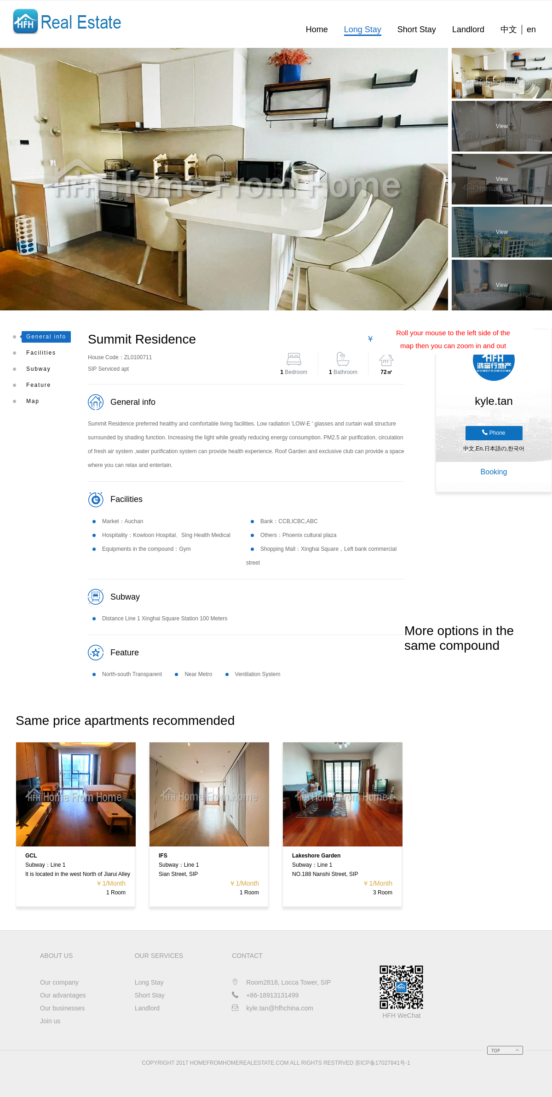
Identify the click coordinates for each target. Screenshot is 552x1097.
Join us (50, 1021)
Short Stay (416, 29)
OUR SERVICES (159, 955)
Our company (59, 982)
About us (56, 955)
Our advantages (63, 995)
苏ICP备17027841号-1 (382, 1063)
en (531, 29)
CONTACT (247, 955)
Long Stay (362, 29)
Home (317, 29)
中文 (508, 29)
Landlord (468, 29)
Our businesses (62, 1008)
